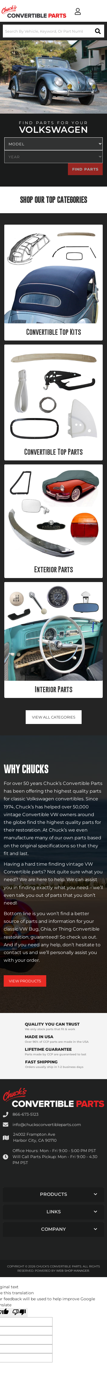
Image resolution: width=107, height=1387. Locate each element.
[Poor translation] (19, 1312)
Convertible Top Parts (53, 452)
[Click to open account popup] (78, 11)
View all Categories (53, 717)
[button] (53, 31)
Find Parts (85, 169)
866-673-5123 (26, 1114)
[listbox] (53, 143)
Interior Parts (53, 689)
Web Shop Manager (72, 1271)
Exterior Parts (53, 569)
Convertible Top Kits (53, 332)
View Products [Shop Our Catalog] (25, 981)
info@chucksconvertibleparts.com (47, 1125)
